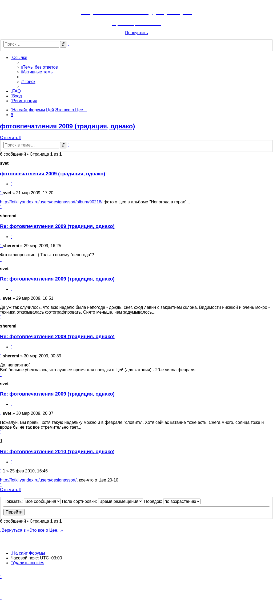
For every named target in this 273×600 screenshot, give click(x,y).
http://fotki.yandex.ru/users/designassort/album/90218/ (51, 202)
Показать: (32, 501)
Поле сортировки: (102, 501)
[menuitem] (39, 67)
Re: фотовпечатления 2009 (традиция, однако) (57, 226)
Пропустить (136, 32)
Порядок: (172, 501)
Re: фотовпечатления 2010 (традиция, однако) (57, 451)
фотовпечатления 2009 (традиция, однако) (67, 126)
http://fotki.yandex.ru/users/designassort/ (38, 480)
